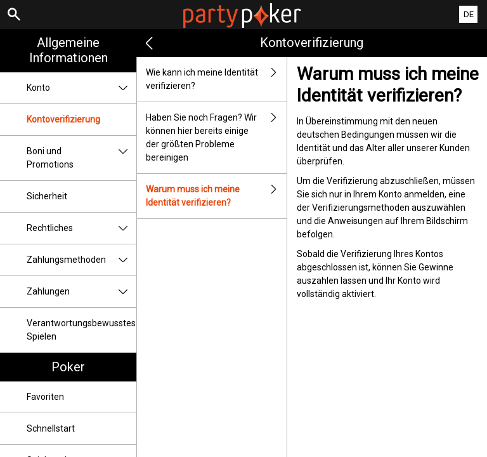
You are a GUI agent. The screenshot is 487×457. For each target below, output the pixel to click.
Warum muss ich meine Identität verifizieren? (216, 196)
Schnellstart (51, 428)
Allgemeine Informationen (68, 50)
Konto (81, 87)
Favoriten (45, 397)
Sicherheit (47, 196)
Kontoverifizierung (63, 119)
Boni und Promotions (81, 158)
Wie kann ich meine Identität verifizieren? (216, 79)
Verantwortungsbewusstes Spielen (81, 329)
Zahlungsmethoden (81, 259)
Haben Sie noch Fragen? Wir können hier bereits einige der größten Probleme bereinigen (216, 137)
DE (469, 14)
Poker (68, 366)
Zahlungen (81, 291)
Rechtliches (81, 228)
